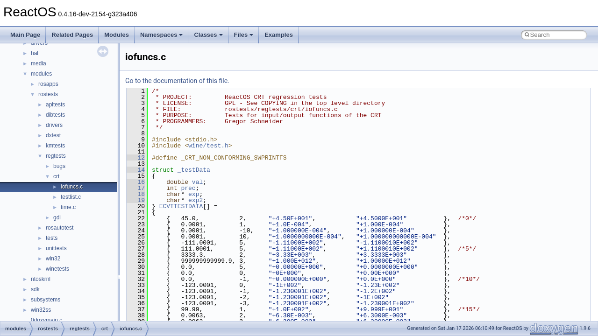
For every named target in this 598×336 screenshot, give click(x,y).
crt (56, 176)
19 (136, 200)
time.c (68, 207)
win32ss (41, 310)
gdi (57, 217)
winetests (57, 269)
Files (244, 34)
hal (34, 53)
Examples (278, 34)
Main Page (25, 34)
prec (188, 188)
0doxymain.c (46, 320)
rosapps (48, 84)
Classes (208, 34)
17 (136, 188)
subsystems (45, 299)
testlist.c (71, 197)
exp (193, 194)
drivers (54, 125)
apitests (55, 104)
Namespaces (161, 34)
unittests (56, 248)
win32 (53, 258)
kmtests (55, 145)
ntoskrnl (40, 279)
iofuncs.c (72, 186)
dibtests (55, 115)
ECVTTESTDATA (181, 206)
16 (136, 182)
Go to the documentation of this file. (177, 80)
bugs (59, 166)
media (38, 63)
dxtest (53, 135)
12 (136, 158)
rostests (48, 94)
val (197, 182)
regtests (56, 156)
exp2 (195, 200)
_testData (194, 170)
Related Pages (72, 34)
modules (41, 73)
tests (51, 238)
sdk (35, 289)
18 (136, 194)
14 (136, 170)
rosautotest (59, 227)
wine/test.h (208, 145)
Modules (116, 34)
